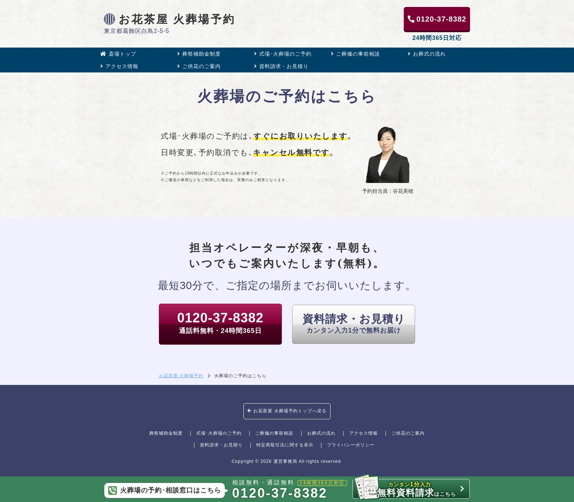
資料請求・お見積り (281, 66)
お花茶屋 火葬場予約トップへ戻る (287, 410)
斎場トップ (118, 54)
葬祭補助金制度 (199, 54)
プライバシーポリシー (350, 444)
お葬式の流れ (427, 54)
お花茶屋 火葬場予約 (169, 19)
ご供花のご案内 (199, 66)
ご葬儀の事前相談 (355, 54)
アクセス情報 (119, 66)
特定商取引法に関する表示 (284, 444)
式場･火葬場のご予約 (283, 54)
